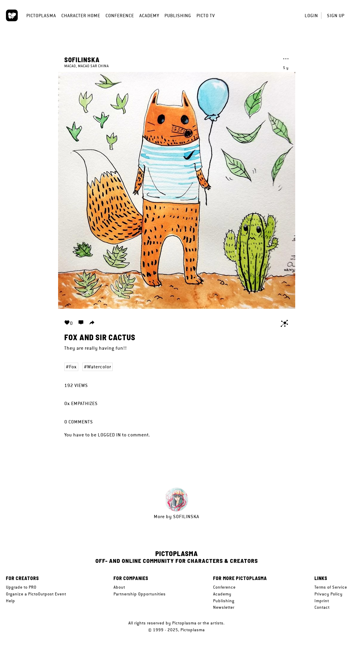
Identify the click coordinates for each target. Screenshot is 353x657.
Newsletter (223, 607)
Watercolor (99, 367)
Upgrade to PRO (21, 587)
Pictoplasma (41, 15)
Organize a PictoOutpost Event (36, 594)
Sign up (335, 15)
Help (10, 600)
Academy (149, 15)
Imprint (321, 600)
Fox (73, 367)
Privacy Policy (328, 594)
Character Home (80, 15)
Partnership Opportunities (140, 594)
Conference (120, 15)
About (119, 587)
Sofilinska (82, 59)
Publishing (177, 15)
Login (311, 15)
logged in (109, 435)
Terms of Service (330, 587)
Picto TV (206, 15)
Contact (322, 607)
